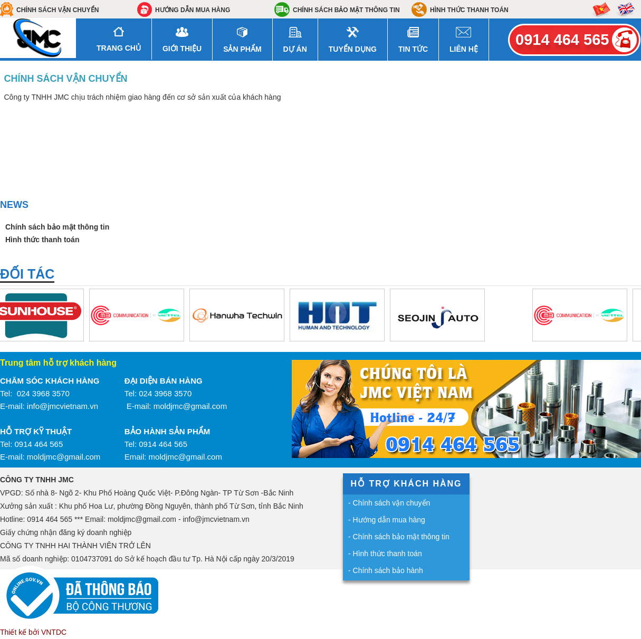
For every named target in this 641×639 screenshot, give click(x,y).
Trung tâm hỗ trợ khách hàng (58, 362)
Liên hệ (463, 49)
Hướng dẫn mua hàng (192, 10)
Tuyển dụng (353, 49)
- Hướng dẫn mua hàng (386, 520)
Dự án (295, 49)
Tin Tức (413, 49)
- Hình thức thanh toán (385, 553)
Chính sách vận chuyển (57, 10)
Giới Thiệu (182, 48)
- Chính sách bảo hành (385, 570)
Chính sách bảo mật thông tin (346, 10)
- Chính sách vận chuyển (389, 503)
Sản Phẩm (242, 49)
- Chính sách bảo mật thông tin (398, 536)
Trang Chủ (119, 48)
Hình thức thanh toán (469, 10)
